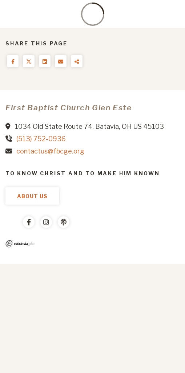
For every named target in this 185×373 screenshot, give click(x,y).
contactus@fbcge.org (50, 151)
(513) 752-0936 (41, 139)
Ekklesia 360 (20, 243)
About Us (32, 196)
